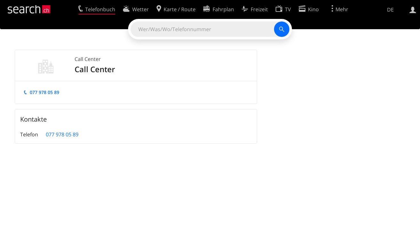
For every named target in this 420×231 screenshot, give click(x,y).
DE (390, 9)
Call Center (88, 59)
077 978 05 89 (44, 92)
